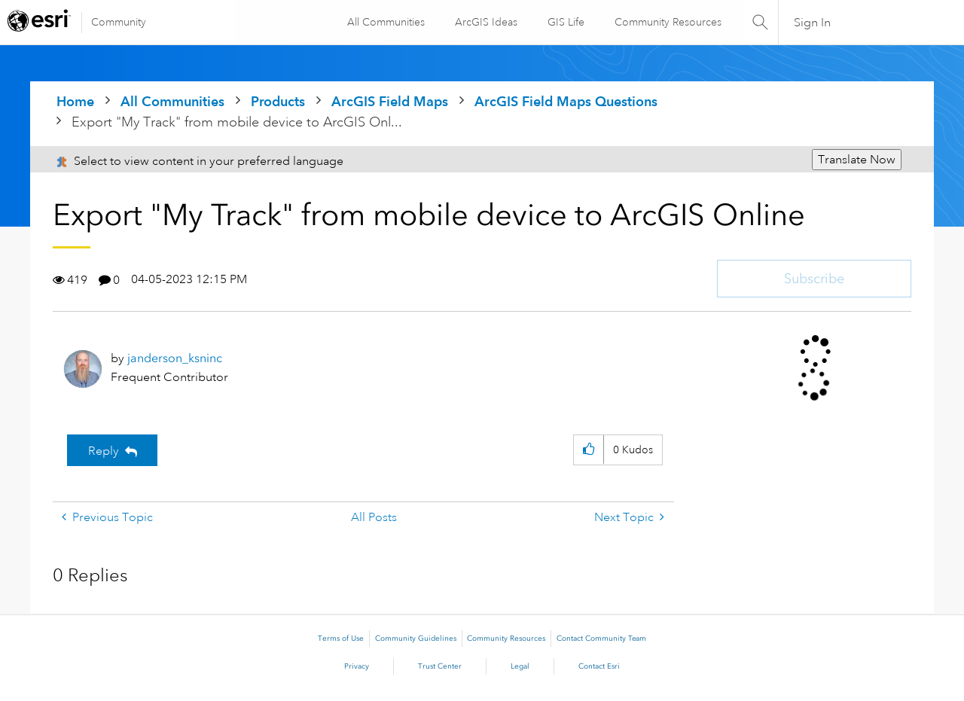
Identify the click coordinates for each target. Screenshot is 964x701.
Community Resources (667, 22)
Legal (520, 666)
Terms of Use (341, 638)
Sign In (812, 22)
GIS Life (565, 22)
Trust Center (440, 666)
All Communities (385, 22)
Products (278, 101)
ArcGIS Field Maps (389, 101)
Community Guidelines (415, 638)
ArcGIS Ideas (485, 22)
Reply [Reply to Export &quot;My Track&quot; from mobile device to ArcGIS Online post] (103, 451)
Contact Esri (599, 666)
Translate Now (856, 159)
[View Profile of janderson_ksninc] (174, 358)
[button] (588, 450)
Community (118, 22)
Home (75, 101)
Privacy (356, 666)
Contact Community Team (601, 638)
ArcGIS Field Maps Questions (565, 101)
